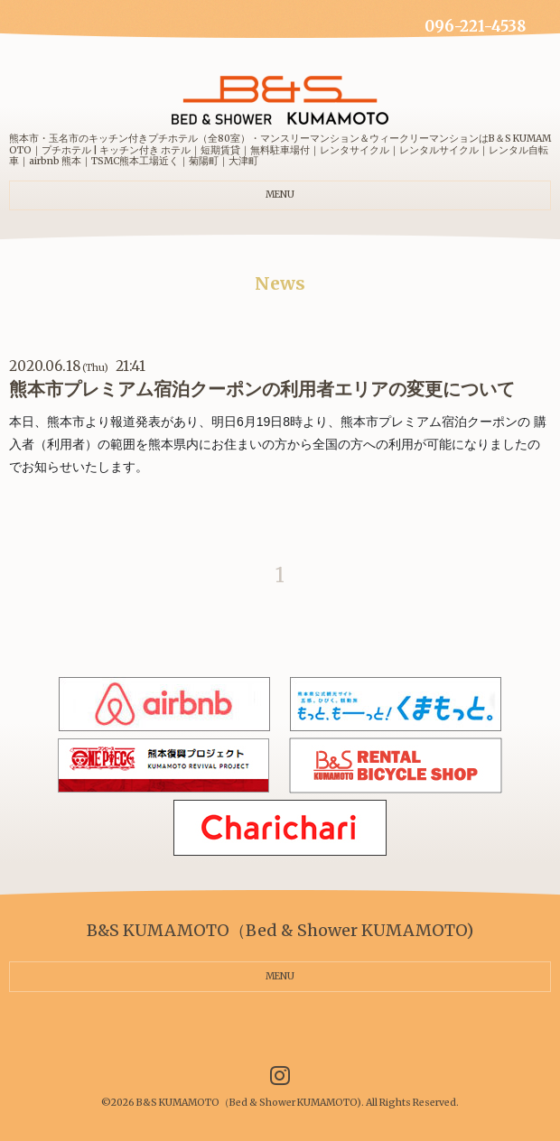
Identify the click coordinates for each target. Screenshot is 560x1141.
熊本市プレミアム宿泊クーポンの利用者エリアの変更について (262, 389)
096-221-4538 (475, 26)
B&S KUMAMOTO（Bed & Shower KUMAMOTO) (248, 1103)
